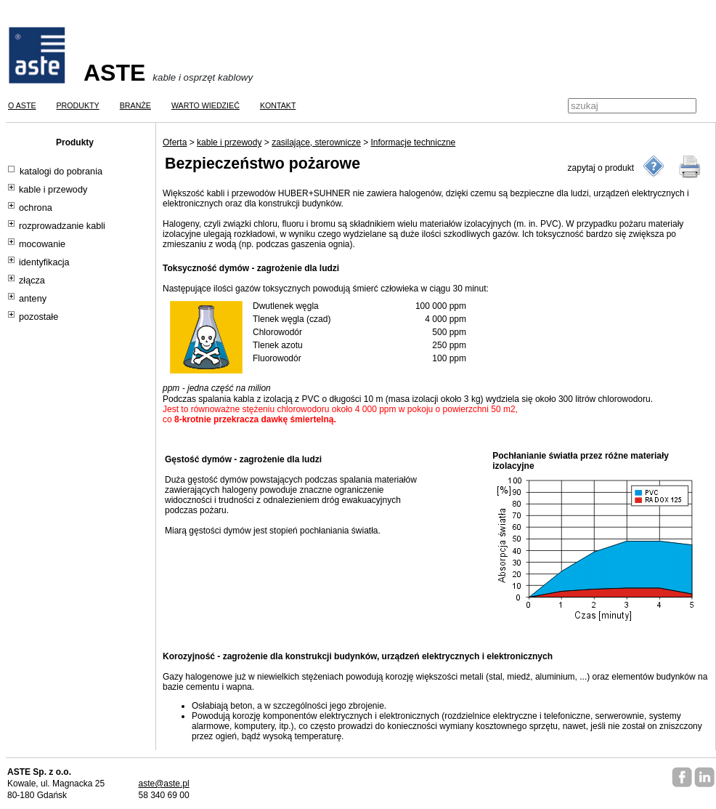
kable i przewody (53, 190)
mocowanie (42, 244)
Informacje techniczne (413, 142)
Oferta (175, 142)
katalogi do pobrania (61, 171)
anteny (32, 299)
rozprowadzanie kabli (62, 226)
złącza (32, 280)
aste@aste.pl (163, 783)
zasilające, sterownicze (316, 142)
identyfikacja (44, 262)
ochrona (35, 208)
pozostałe (38, 317)
